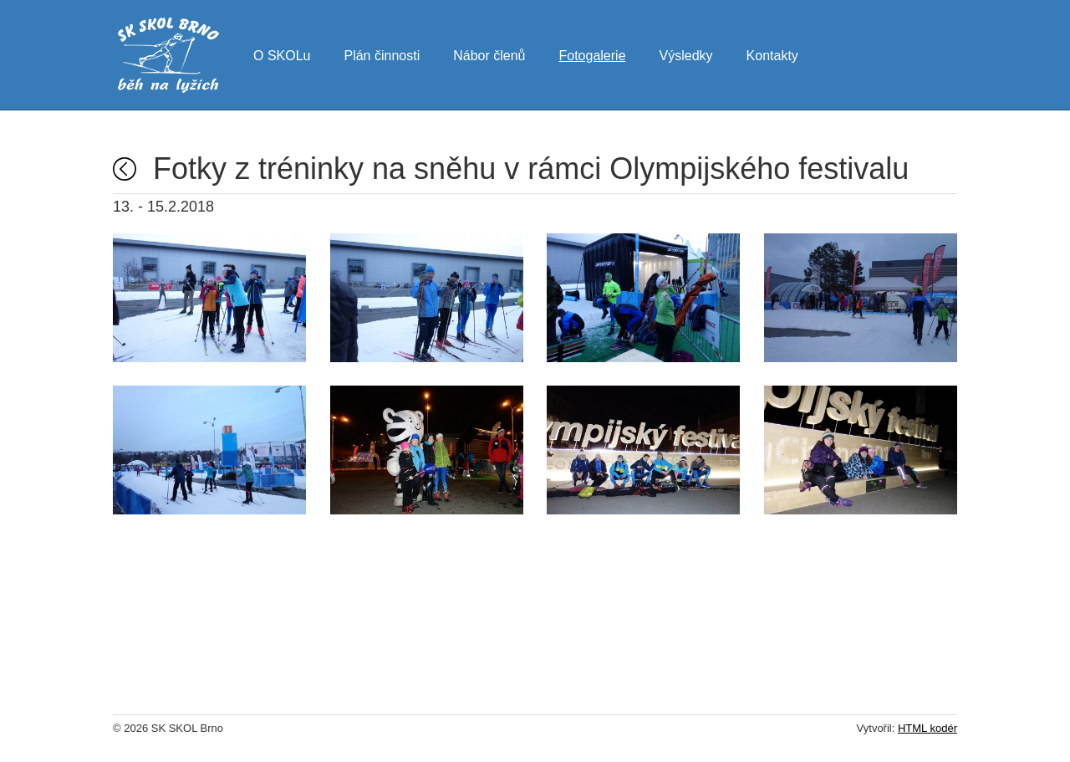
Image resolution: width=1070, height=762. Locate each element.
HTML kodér (927, 728)
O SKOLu (281, 54)
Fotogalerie (591, 54)
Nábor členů (489, 54)
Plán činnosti (382, 54)
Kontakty (772, 54)
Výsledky (686, 54)
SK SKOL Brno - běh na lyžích (168, 55)
